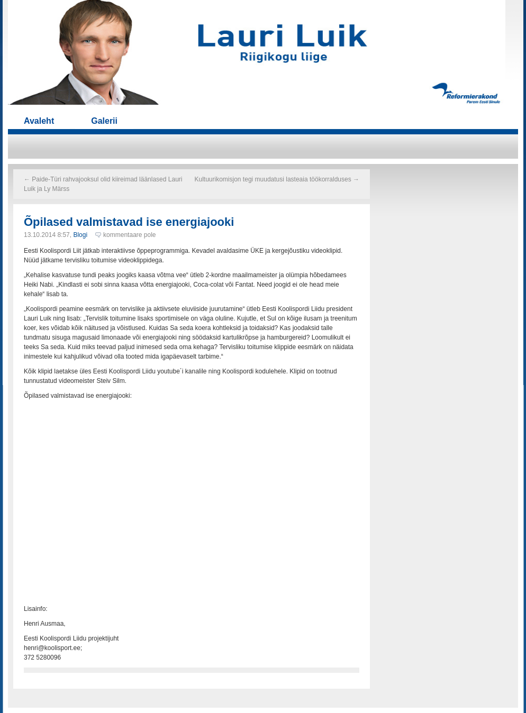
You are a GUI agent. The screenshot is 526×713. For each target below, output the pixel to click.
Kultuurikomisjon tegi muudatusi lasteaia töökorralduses (277, 179)
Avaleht (39, 120)
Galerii (104, 120)
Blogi (80, 235)
